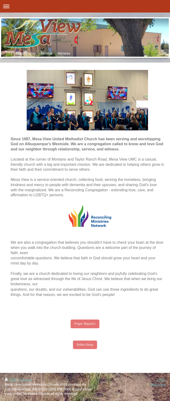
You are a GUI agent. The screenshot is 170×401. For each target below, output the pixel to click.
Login (161, 380)
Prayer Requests (85, 324)
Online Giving (85, 345)
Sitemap (25, 380)
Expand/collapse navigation (85, 6)
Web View (157, 384)
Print (11, 380)
